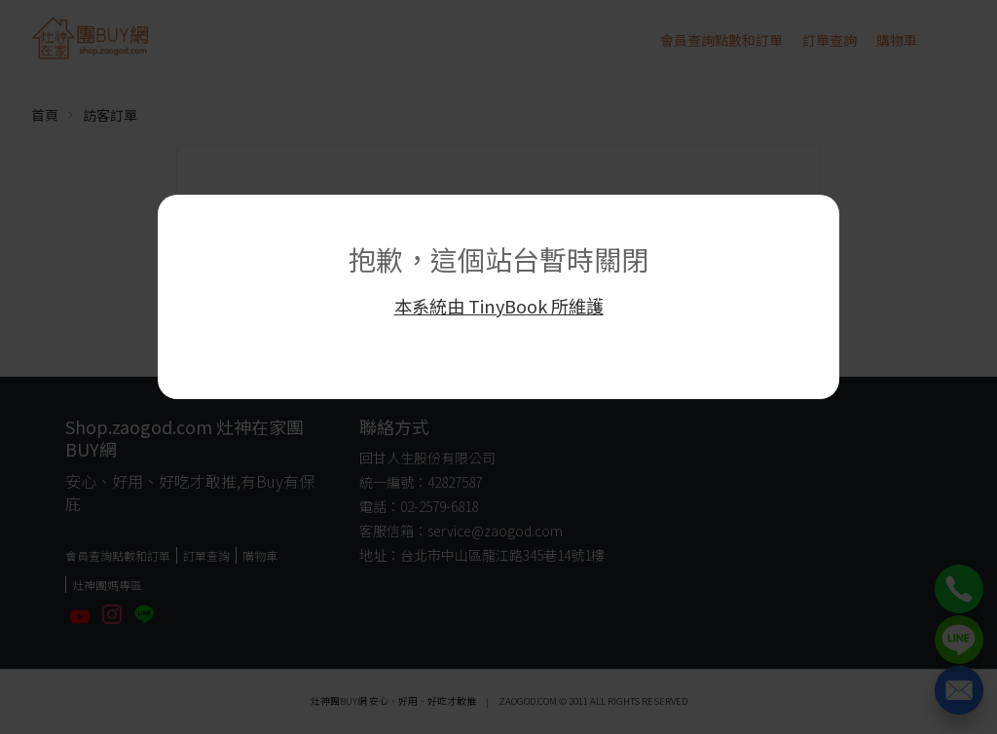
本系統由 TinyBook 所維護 (499, 305)
